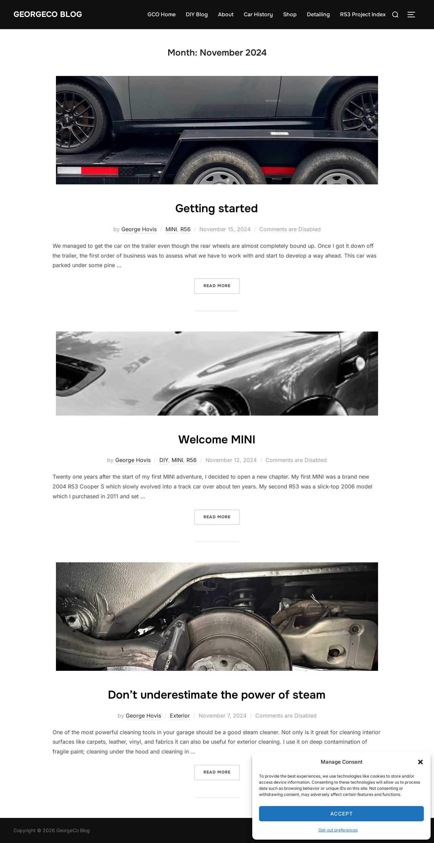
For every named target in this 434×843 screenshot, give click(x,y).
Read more (221, 285)
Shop (290, 14)
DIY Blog (197, 14)
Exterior (180, 715)
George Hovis (139, 229)
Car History (258, 14)
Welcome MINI (216, 438)
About (226, 14)
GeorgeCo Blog (52, 14)
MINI (171, 229)
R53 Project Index (363, 14)
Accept (341, 813)
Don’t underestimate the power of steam (217, 694)
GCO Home (161, 14)
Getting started (217, 207)
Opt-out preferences (338, 829)
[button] (420, 762)
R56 (185, 229)
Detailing (318, 14)
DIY (163, 460)
